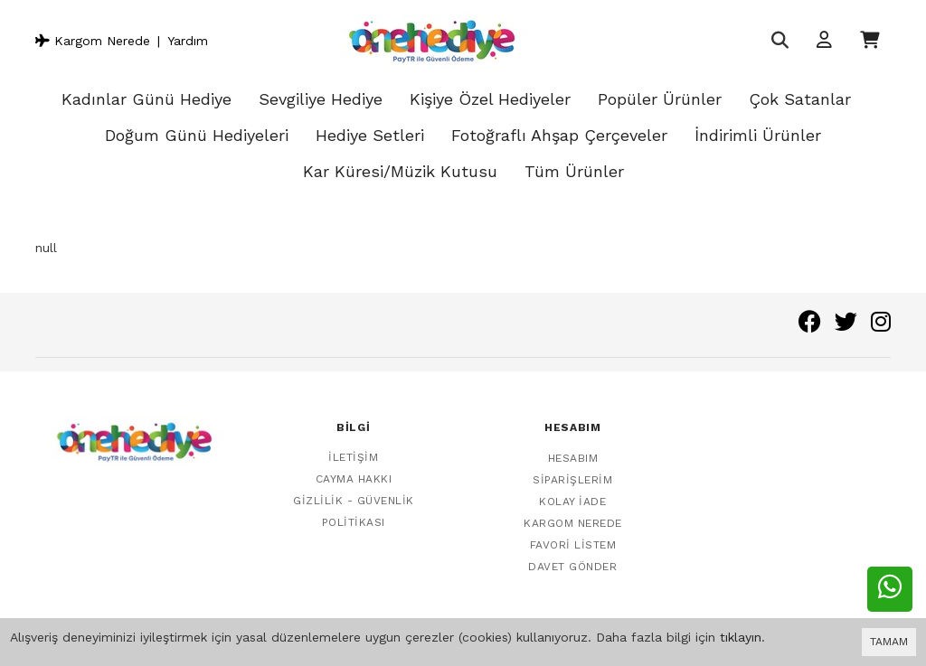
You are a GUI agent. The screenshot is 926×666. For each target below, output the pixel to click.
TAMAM (889, 641)
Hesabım (573, 449)
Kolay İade (572, 492)
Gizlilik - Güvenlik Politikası (353, 503)
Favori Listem (573, 536)
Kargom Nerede (92, 40)
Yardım (187, 40)
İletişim (353, 449)
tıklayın (740, 637)
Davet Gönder (572, 557)
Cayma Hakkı (354, 470)
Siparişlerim (572, 470)
